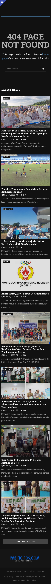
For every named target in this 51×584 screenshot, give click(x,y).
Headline (6, 98)
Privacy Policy (31, 577)
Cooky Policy (8, 577)
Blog (34, 580)
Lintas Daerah (7, 209)
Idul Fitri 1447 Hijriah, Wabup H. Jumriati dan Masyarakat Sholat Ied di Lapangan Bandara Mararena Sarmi (24, 133)
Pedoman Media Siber (21, 580)
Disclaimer (20, 577)
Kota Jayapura (8, 314)
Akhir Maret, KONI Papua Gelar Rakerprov (25, 293)
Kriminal (6, 428)
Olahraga (6, 156)
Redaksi (42, 577)
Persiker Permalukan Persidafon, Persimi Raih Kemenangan (24, 190)
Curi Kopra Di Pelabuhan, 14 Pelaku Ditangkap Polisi (21, 461)
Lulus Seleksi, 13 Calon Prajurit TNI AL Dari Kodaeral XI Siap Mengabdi (23, 243)
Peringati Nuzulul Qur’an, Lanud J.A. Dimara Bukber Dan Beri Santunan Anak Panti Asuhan (23, 404)
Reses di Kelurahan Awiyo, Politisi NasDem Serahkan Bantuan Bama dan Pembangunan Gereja (22, 349)
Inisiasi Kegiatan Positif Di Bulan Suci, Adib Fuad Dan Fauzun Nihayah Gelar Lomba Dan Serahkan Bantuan (23, 518)
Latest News (10, 89)
